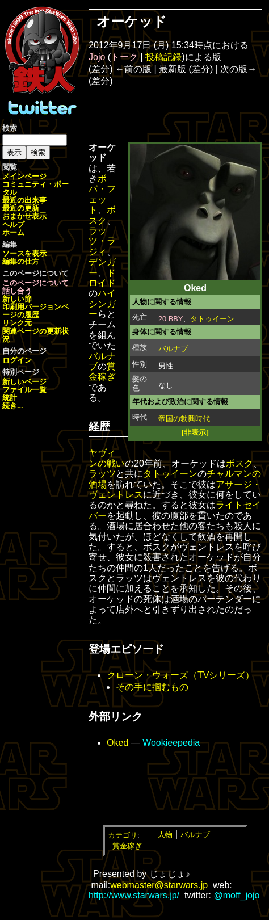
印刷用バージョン (31, 307)
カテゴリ (122, 834)
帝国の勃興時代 (184, 418)
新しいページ (24, 381)
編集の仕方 (20, 261)
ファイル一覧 (24, 389)
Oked (117, 742)
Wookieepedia (171, 742)
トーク (124, 57)
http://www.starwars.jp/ (134, 895)
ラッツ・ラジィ (102, 241)
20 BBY (170, 318)
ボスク (102, 215)
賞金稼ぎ (102, 371)
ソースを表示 (24, 253)
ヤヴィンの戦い (107, 458)
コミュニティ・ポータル (35, 188)
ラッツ (102, 473)
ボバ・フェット (102, 194)
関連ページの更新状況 (35, 335)
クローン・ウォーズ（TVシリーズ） (180, 675)
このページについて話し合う (35, 287)
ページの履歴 (35, 311)
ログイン (17, 360)
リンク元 (17, 322)
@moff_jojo (237, 895)
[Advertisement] (183, 113)
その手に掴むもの (152, 687)
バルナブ (173, 349)
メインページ (24, 176)
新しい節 (17, 299)
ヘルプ (13, 224)
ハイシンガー (102, 303)
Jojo (97, 57)
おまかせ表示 (24, 216)
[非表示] (195, 432)
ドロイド (102, 278)
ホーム (13, 232)
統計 (9, 397)
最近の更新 (20, 208)
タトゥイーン (212, 318)
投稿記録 (163, 57)
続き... (12, 405)
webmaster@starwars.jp (159, 885)
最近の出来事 (24, 200)
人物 (165, 834)
